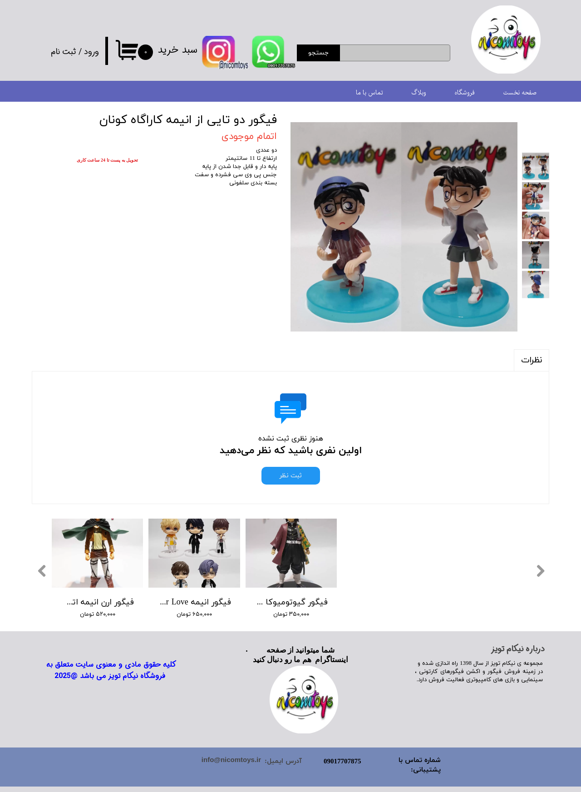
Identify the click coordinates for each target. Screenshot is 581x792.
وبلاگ (418, 93)
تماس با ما (369, 93)
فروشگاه (464, 93)
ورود (91, 51)
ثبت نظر (291, 475)
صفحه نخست (520, 93)
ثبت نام (63, 51)
